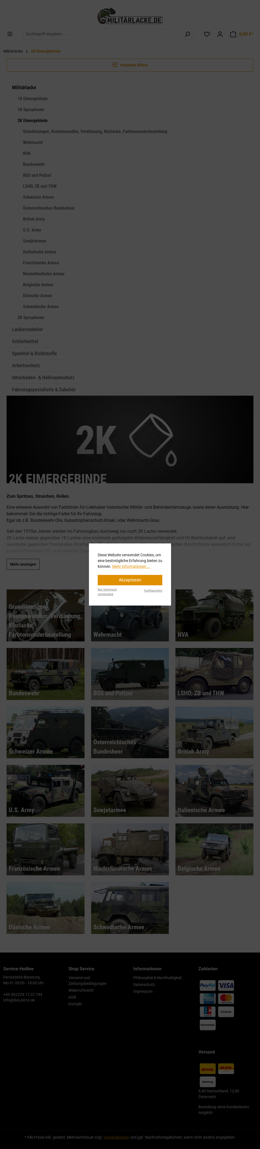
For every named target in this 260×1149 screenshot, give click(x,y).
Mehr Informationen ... (131, 566)
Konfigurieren (153, 590)
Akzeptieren (130, 580)
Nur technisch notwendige (107, 592)
